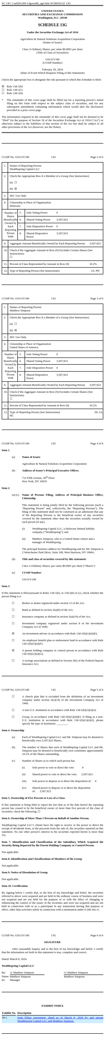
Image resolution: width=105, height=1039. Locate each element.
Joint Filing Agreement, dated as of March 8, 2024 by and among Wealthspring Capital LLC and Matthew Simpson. (60, 1019)
